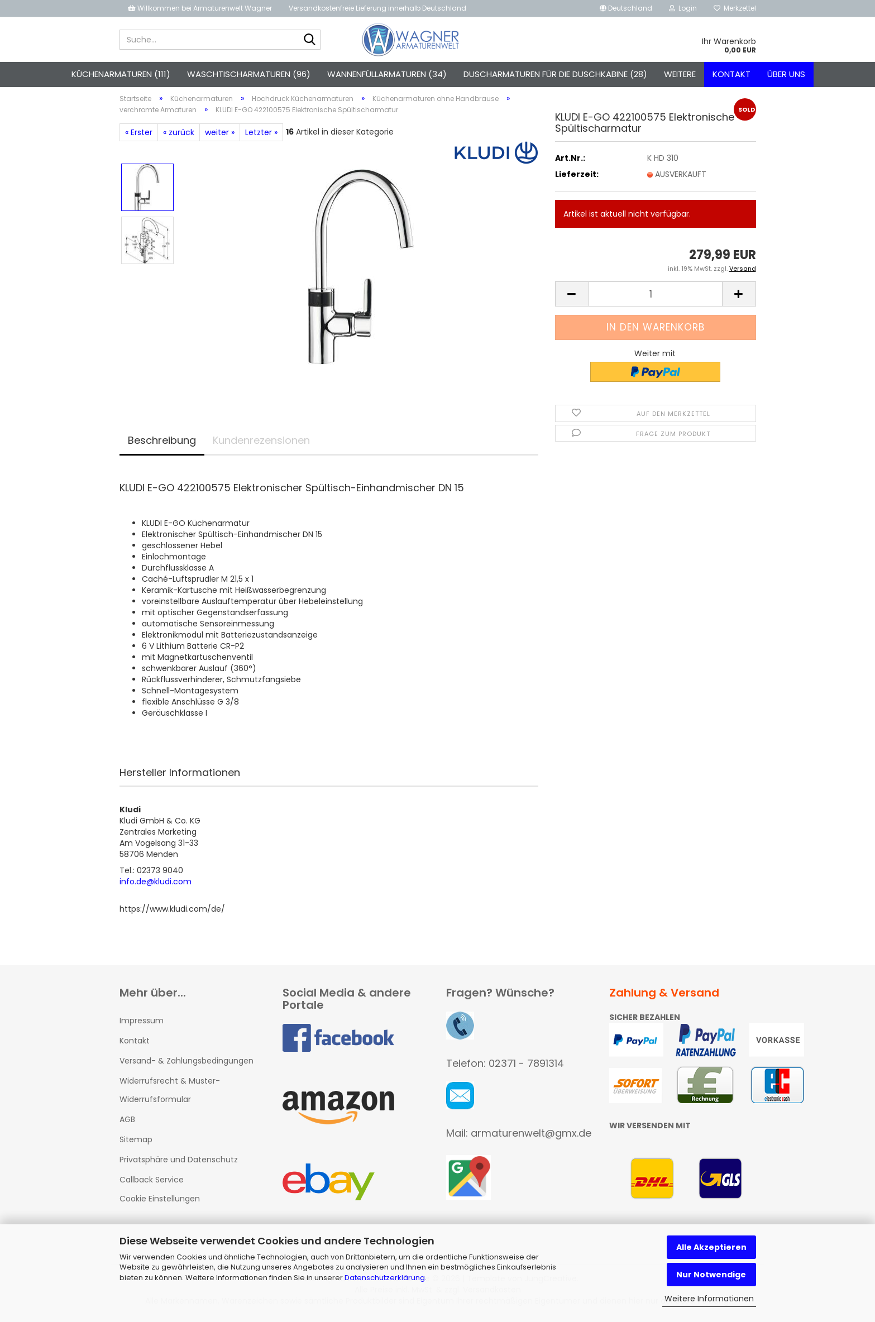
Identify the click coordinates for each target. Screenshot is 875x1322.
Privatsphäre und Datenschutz (178, 1161)
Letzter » (261, 134)
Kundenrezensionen (261, 442)
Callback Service (151, 1181)
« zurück (178, 134)
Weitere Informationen (709, 1298)
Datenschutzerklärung (385, 1277)
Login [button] (683, 8)
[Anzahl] (656, 296)
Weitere (680, 74)
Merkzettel (735, 8)
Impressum (141, 1022)
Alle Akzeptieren (711, 1247)
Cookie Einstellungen (159, 1200)
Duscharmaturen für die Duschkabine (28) (555, 74)
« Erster (138, 134)
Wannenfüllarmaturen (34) (387, 74)
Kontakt (731, 74)
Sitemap (135, 1141)
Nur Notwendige (711, 1274)
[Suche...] (310, 40)
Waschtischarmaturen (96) (248, 74)
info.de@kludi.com (155, 883)
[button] (626, 8)
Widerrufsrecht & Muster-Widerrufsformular (169, 1092)
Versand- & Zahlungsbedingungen (186, 1063)
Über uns (786, 74)
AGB (127, 1121)
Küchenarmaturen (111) (120, 74)
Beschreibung (162, 442)
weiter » (220, 134)
